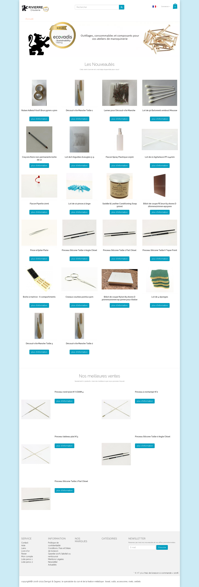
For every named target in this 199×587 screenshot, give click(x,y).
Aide (23, 545)
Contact (24, 543)
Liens (23, 548)
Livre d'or (25, 551)
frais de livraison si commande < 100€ (161, 573)
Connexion (165, 6)
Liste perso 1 (27, 559)
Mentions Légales (56, 559)
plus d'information (39, 119)
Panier (24, 554)
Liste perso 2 (27, 562)
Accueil (29, 18)
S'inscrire (162, 547)
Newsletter (53, 562)
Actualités (52, 565)
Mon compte (27, 556)
